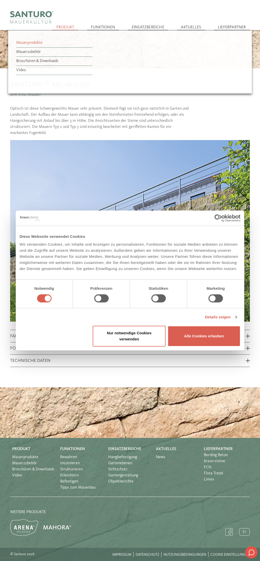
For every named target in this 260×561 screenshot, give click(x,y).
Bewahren (68, 457)
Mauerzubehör (24, 463)
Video (17, 475)
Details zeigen (218, 317)
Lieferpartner (237, 22)
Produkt (112, 22)
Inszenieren (70, 463)
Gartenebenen (120, 463)
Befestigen (69, 481)
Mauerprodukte (25, 457)
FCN (207, 467)
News (160, 457)
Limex (209, 479)
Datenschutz (147, 554)
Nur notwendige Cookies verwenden (129, 336)
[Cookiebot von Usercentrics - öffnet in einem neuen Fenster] (218, 218)
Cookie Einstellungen (230, 554)
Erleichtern (69, 475)
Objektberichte (121, 481)
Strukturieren (71, 469)
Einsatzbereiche (174, 22)
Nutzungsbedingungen (185, 554)
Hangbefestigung (122, 457)
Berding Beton (216, 455)
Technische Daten (30, 361)
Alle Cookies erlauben (204, 336)
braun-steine (214, 461)
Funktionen (140, 22)
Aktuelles (207, 22)
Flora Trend (213, 473)
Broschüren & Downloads (33, 469)
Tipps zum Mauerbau (77, 488)
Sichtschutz (117, 469)
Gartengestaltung (123, 475)
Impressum (121, 554)
